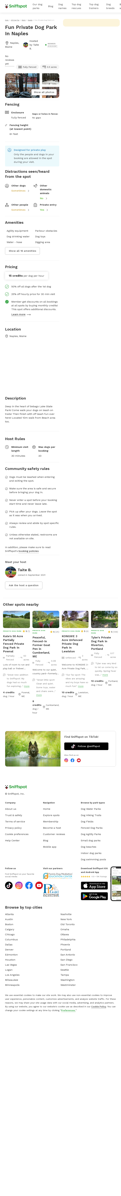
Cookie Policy (98, 1006)
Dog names (62, 6)
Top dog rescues (76, 6)
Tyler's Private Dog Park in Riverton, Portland (101, 643)
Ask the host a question (24, 585)
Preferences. (68, 1010)
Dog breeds (110, 6)
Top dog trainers (94, 6)
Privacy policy (13, 827)
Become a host (52, 827)
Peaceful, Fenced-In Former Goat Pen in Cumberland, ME (41, 647)
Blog (50, 6)
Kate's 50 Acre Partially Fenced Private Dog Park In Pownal (13, 643)
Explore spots (51, 815)
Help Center (12, 840)
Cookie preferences (17, 834)
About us (10, 808)
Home (46, 808)
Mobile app (49, 846)
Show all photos (44, 92)
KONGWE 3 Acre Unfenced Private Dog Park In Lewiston (72, 643)
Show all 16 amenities (22, 250)
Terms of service (15, 821)
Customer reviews (54, 834)
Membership (50, 821)
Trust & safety (13, 815)
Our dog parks (37, 6)
